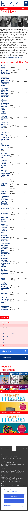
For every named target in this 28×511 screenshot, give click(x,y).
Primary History (4, 465)
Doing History (7, 337)
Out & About (6, 331)
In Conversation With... (9, 334)
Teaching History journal (6, 472)
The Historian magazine (6, 485)
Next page (4, 317)
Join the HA (3, 458)
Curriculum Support (5, 470)
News (8, 457)
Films (9, 481)
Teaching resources (18, 472)
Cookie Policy (13, 491)
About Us (13, 457)
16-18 (15, 477)
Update (5, 339)
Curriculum (3, 462)
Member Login (10, 458)
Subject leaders (4, 464)
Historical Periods (17, 485)
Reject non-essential (14, 500)
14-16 (11, 477)
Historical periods (5, 477)
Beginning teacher (14, 462)
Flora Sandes (4, 293)
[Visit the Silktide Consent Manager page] (22, 505)
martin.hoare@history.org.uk (13, 57)
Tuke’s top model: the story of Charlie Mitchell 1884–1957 (5, 173)
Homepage (3, 457)
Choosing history (5, 480)
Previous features (6, 346)
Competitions (21, 464)
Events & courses (16, 481)
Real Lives (5, 328)
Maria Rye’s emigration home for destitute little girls (5, 286)
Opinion (5, 342)
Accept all (14, 496)
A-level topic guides (5, 478)
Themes (24, 485)
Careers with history (15, 480)
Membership (18, 458)
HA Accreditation (13, 464)
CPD (8, 462)
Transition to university (17, 478)
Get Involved (19, 457)
